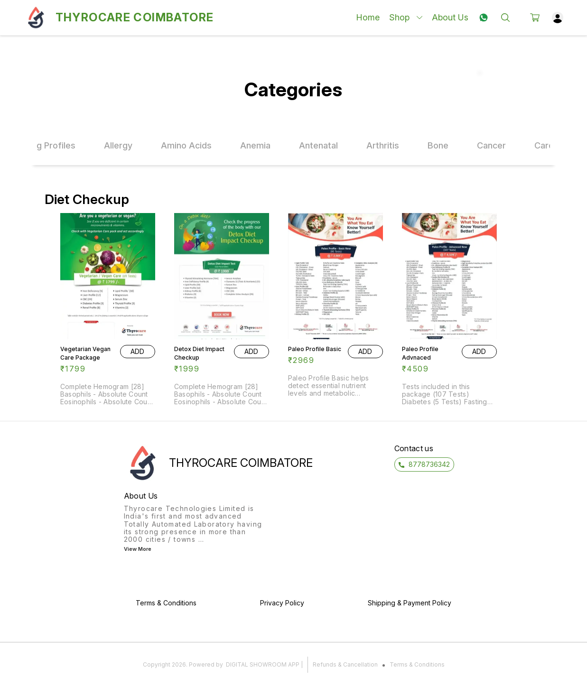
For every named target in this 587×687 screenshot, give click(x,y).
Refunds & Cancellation (345, 664)
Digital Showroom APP (262, 664)
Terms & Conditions (417, 664)
